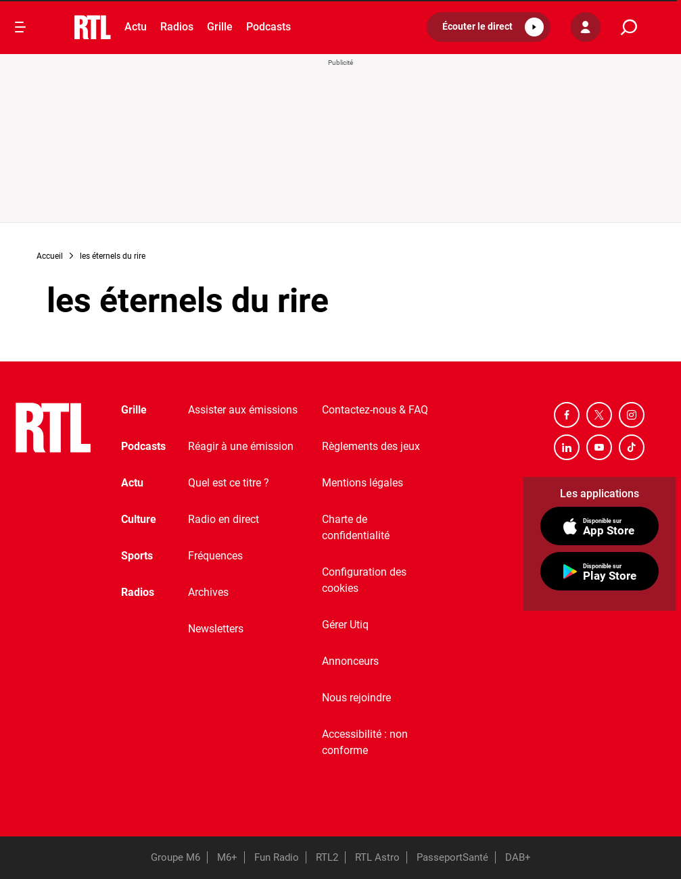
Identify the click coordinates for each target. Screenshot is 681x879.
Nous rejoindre (356, 697)
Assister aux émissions (243, 409)
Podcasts (268, 26)
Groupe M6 (175, 857)
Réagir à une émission (240, 446)
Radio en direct (223, 519)
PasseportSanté (452, 857)
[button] (488, 27)
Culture (138, 519)
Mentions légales (362, 482)
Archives (208, 592)
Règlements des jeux (371, 446)
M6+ (227, 857)
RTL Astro (377, 857)
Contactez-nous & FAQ (375, 409)
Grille (220, 26)
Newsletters (215, 628)
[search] (629, 27)
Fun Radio (276, 857)
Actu (135, 26)
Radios (176, 26)
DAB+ (518, 857)
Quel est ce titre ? (228, 482)
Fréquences (215, 555)
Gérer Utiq (345, 624)
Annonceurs (350, 661)
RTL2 (327, 857)
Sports (137, 555)
